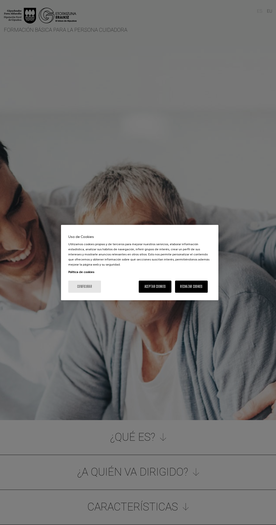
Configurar (84, 286)
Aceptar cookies (155, 286)
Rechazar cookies (191, 286)
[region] (139, 262)
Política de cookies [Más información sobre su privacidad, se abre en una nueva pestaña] (81, 272)
